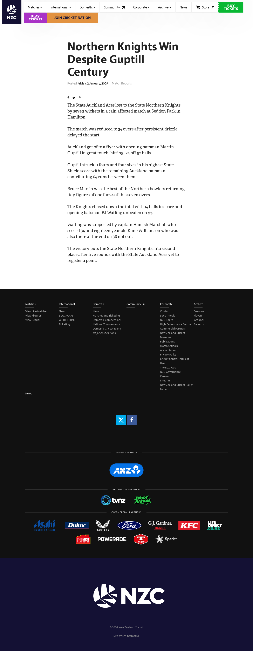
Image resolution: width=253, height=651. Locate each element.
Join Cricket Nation (72, 17)
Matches (35, 7)
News (183, 7)
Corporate (141, 7)
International (60, 7)
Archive (164, 7)
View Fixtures (33, 315)
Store (205, 7)
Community (114, 7)
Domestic (87, 7)
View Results (33, 320)
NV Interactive (130, 636)
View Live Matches (36, 311)
